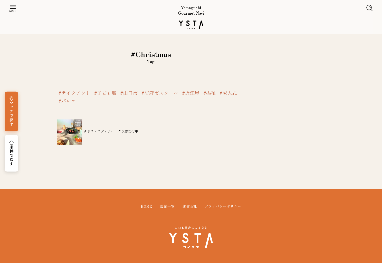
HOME (146, 206)
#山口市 (129, 92)
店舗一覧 (167, 206)
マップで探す (11, 114)
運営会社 (189, 206)
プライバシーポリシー (223, 206)
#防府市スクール (159, 92)
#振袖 (209, 92)
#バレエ (67, 100)
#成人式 (228, 92)
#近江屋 (191, 92)
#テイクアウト (74, 92)
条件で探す (11, 155)
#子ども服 (105, 92)
